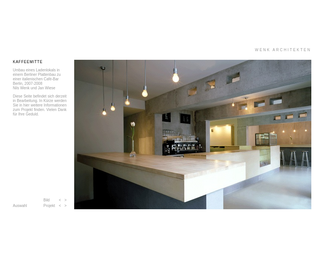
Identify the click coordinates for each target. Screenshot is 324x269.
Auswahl (20, 206)
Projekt (49, 206)
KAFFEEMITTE (28, 62)
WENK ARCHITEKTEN (283, 50)
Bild (47, 200)
